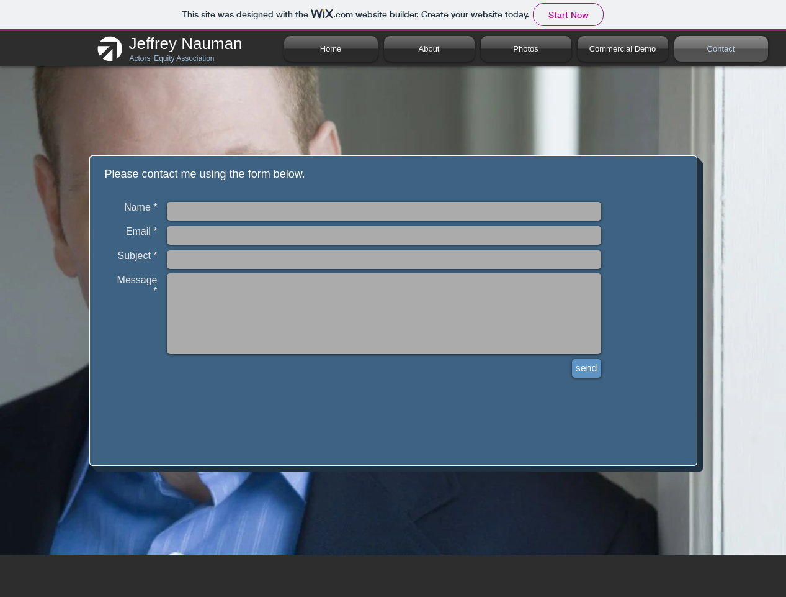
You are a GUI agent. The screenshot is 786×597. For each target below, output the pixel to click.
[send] (586, 368)
